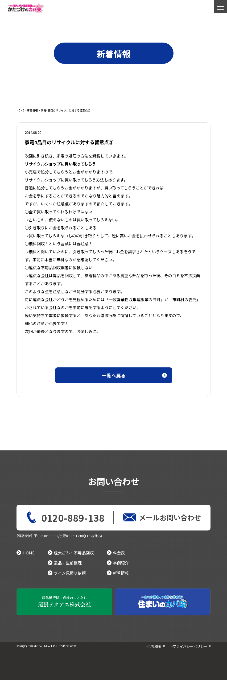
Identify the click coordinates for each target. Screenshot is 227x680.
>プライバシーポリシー (189, 646)
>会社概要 (154, 646)
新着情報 (32, 110)
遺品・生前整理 (65, 563)
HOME (20, 110)
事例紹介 (118, 563)
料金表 (116, 553)
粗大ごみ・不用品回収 (71, 553)
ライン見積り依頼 (67, 573)
